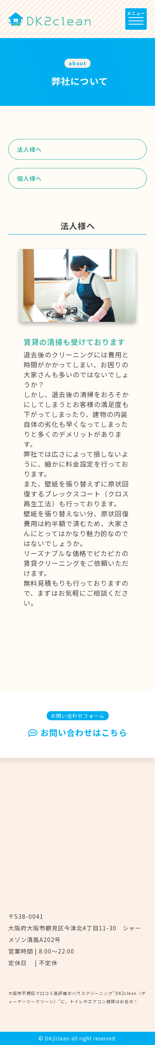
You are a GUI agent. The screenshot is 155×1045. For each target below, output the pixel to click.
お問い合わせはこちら (77, 733)
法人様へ (29, 149)
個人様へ (29, 178)
